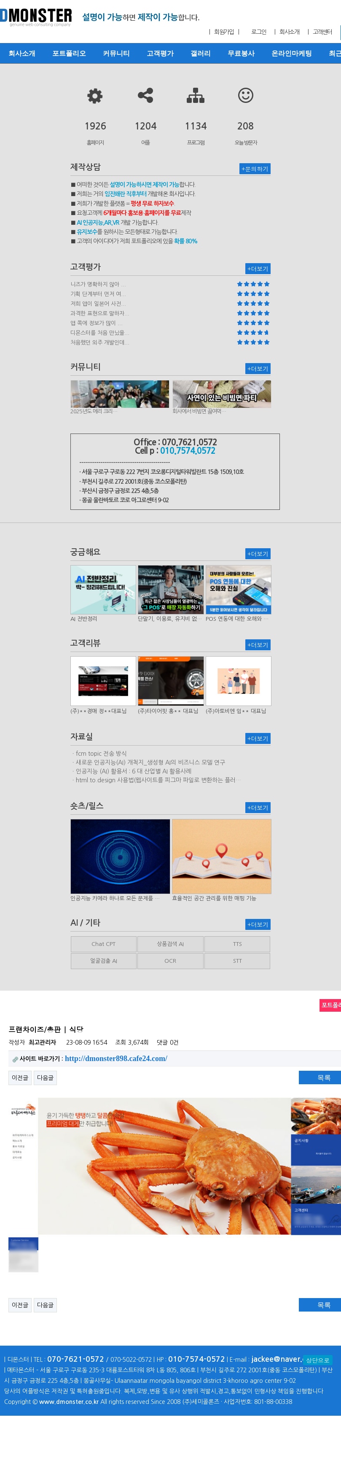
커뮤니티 (116, 53)
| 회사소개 (286, 32)
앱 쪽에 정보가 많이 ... (96, 323)
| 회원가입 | (224, 32)
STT (237, 961)
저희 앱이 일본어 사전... (98, 304)
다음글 (45, 1078)
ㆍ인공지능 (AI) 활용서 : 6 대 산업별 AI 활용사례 (130, 771)
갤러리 (201, 53)
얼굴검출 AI (103, 961)
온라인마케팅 (291, 53)
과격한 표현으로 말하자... (99, 313)
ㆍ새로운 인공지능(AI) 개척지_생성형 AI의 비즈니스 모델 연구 (147, 762)
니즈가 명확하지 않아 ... (98, 284)
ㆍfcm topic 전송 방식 (98, 754)
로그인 (258, 32)
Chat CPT (103, 944)
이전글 (20, 1078)
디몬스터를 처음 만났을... (99, 333)
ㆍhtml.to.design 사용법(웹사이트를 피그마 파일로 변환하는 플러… (155, 780)
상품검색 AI (170, 944)
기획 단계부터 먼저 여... (98, 294)
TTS (237, 944)
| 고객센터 (320, 32)
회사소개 (21, 53)
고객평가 (160, 53)
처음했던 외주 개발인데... (99, 342)
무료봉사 (241, 53)
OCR (170, 961)
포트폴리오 (69, 53)
